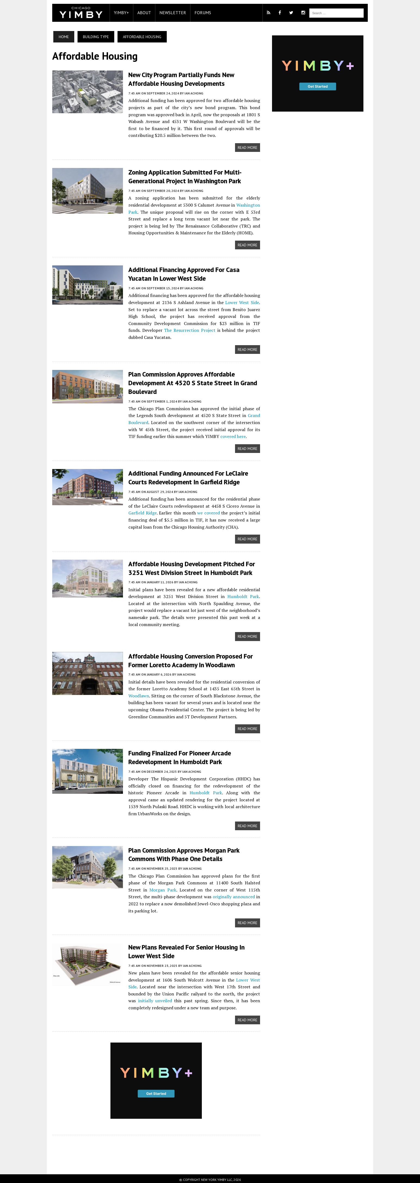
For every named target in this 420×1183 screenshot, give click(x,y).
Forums (200, 12)
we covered (207, 511)
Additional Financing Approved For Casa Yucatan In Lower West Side (181, 273)
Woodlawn (136, 693)
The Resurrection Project (153, 329)
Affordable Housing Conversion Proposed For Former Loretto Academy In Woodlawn (188, 657)
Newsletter (170, 12)
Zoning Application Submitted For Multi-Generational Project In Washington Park (182, 176)
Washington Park (233, 204)
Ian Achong (191, 93)
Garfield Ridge (140, 511)
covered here (222, 435)
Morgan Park (144, 887)
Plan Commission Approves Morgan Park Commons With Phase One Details (181, 851)
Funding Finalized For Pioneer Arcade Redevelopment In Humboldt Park (177, 754)
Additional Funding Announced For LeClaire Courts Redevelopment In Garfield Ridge (185, 475)
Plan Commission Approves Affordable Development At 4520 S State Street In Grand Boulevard (190, 381)
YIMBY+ (118, 12)
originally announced (213, 894)
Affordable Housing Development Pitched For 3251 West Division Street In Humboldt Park (189, 565)
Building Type (93, 36)
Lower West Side (235, 301)
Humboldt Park (244, 594)
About (141, 12)
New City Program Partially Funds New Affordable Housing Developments (178, 79)
